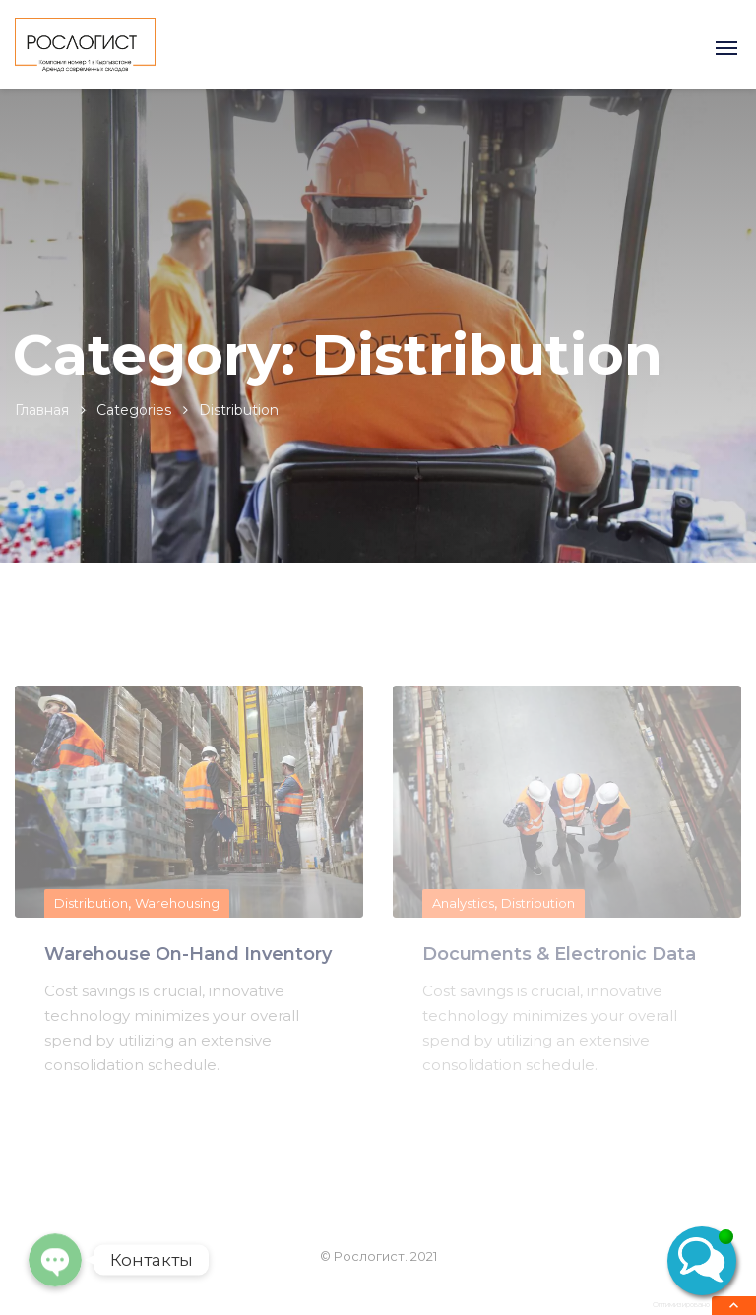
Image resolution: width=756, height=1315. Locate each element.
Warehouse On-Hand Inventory (188, 954)
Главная (42, 410)
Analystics (463, 903)
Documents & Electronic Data (559, 954)
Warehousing (177, 903)
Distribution (91, 903)
